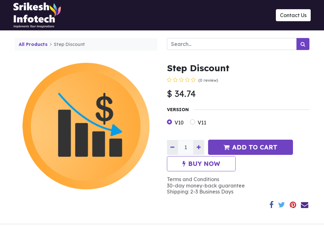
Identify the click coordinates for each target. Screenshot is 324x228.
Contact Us (292, 15)
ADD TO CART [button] (250, 147)
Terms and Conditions (193, 179)
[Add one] (198, 147)
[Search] (302, 44)
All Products (33, 44)
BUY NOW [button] (201, 164)
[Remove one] (172, 147)
